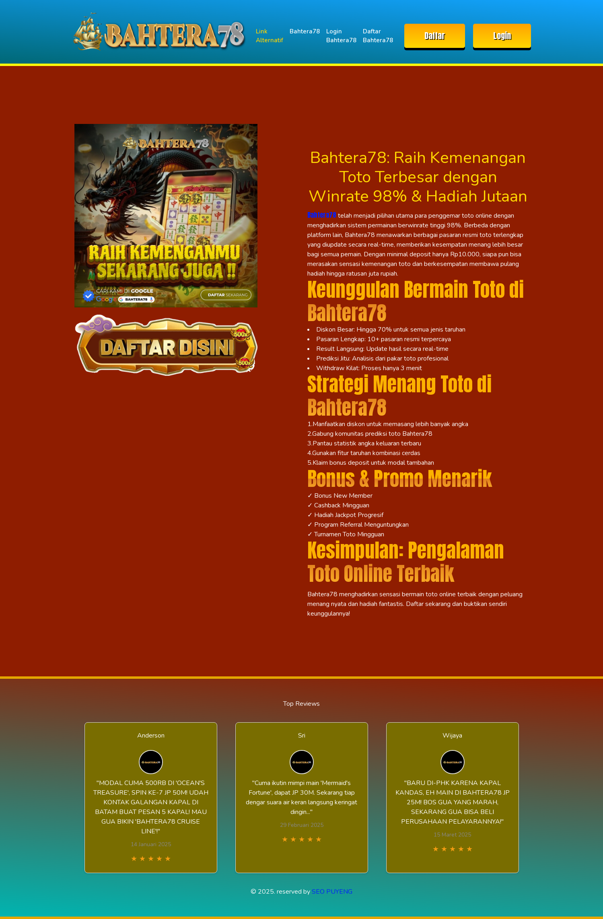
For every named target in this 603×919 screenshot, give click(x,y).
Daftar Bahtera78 (378, 36)
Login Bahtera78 (341, 36)
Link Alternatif (269, 36)
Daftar (434, 35)
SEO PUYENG (332, 891)
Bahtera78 (305, 31)
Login (502, 35)
